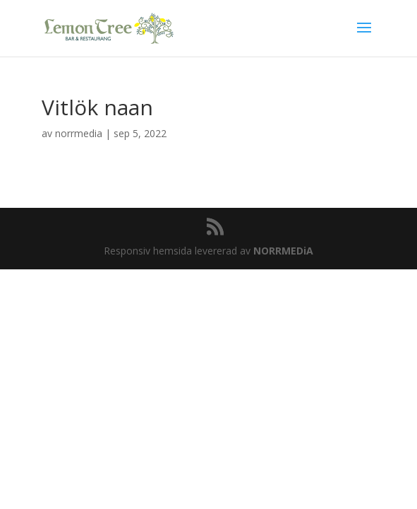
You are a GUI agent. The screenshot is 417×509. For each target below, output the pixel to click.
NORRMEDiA (283, 250)
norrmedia (78, 133)
